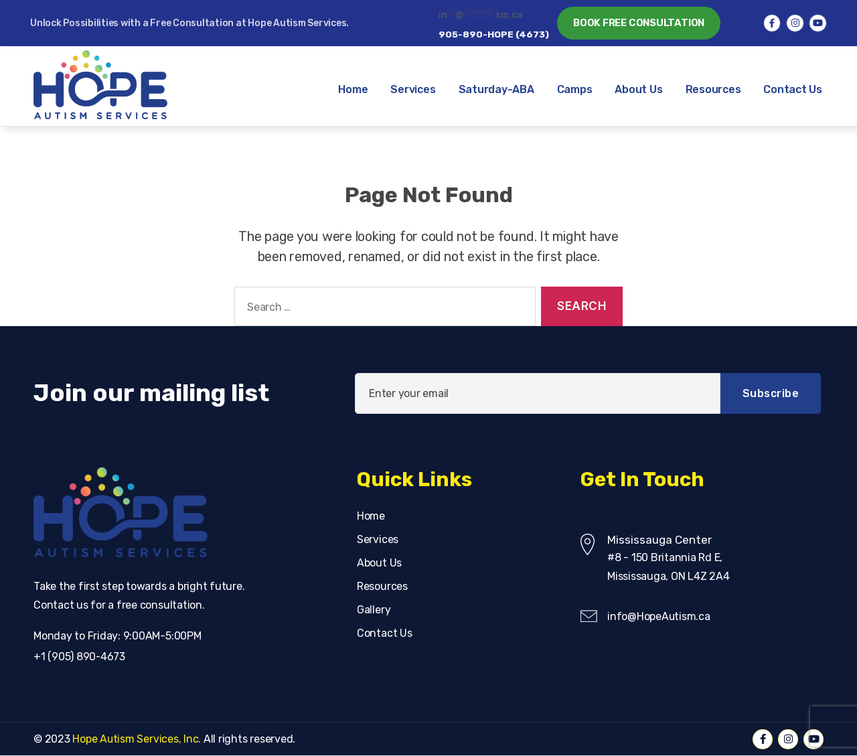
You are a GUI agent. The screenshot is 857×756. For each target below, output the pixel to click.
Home (353, 89)
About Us (638, 89)
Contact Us (792, 89)
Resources (713, 89)
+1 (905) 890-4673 (79, 656)
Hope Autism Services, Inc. (137, 739)
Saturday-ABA (496, 89)
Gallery (373, 609)
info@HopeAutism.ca (659, 616)
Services (412, 89)
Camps (575, 89)
